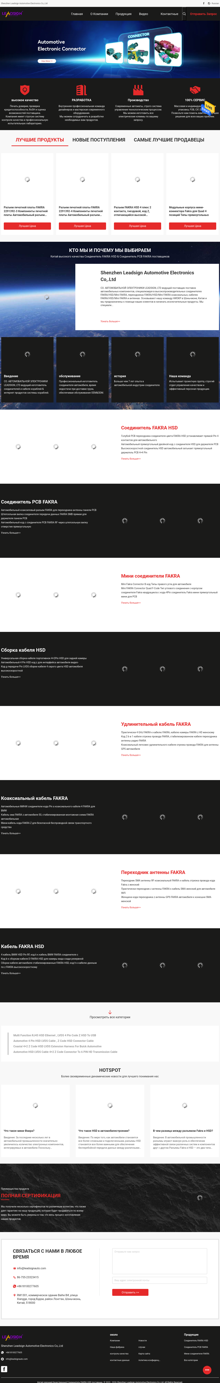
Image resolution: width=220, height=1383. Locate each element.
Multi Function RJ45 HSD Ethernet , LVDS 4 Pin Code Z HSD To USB (54, 1035)
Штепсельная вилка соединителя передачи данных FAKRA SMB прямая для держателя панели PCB (43, 516)
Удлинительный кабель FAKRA (156, 724)
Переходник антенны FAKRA (153, 872)
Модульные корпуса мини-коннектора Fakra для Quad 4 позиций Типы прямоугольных (189, 211)
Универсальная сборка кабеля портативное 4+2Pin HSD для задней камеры (44, 658)
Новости (142, 1340)
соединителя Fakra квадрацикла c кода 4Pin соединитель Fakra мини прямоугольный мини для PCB (169, 594)
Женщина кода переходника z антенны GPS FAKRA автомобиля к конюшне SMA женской (166, 899)
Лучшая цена (27, 226)
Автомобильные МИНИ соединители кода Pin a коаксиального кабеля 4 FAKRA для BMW (48, 808)
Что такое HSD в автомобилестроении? (103, 1130)
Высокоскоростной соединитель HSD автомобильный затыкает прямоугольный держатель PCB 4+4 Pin (166, 450)
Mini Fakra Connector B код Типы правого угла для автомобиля (156, 584)
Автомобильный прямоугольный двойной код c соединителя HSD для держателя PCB (169, 444)
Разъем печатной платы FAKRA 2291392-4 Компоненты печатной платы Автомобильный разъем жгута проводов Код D (81, 211)
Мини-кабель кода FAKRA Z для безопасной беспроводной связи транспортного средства (46, 825)
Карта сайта (144, 1354)
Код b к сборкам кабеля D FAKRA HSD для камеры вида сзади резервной (42, 958)
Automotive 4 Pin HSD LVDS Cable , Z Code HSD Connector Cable (53, 1041)
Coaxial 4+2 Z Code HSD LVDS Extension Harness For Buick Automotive (57, 1046)
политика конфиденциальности (149, 1360)
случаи (141, 1347)
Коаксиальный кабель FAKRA (34, 798)
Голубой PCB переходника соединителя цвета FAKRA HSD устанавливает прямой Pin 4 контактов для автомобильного (169, 438)
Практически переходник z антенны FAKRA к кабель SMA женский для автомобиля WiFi (168, 890)
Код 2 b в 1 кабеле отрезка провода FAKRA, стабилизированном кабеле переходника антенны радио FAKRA (169, 738)
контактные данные (119, 1360)
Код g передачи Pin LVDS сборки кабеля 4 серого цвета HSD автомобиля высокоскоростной (42, 668)
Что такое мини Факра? (19, 1130)
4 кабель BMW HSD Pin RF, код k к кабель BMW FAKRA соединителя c (39, 954)
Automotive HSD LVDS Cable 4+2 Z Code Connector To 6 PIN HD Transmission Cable (65, 1052)
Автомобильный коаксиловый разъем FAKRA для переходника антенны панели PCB (48, 510)
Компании (115, 1340)
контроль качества (119, 1354)
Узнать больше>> (110, 321)
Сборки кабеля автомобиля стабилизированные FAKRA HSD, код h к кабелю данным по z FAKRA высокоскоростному (49, 965)
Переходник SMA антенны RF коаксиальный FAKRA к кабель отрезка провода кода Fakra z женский (168, 882)
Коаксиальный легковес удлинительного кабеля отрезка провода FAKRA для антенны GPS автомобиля (170, 746)
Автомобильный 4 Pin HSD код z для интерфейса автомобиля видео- (39, 662)
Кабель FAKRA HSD (22, 946)
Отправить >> (130, 1292)
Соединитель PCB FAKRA (29, 502)
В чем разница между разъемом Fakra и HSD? (183, 1130)
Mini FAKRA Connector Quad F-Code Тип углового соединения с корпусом (161, 588)
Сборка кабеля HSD (23, 650)
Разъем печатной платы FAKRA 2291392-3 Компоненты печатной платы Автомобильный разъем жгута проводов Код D (26, 211)
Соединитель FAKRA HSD (149, 428)
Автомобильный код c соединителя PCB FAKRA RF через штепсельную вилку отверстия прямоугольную (44, 524)
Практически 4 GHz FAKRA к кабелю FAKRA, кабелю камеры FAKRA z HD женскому (167, 732)
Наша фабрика (117, 1347)
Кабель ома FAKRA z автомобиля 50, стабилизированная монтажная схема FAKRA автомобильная (47, 816)
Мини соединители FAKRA (150, 576)
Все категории (191, 1360)
